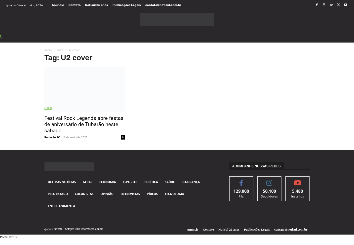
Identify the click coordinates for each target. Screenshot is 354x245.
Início (48, 50)
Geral (48, 108)
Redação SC (52, 137)
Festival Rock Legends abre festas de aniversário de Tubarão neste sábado (83, 124)
